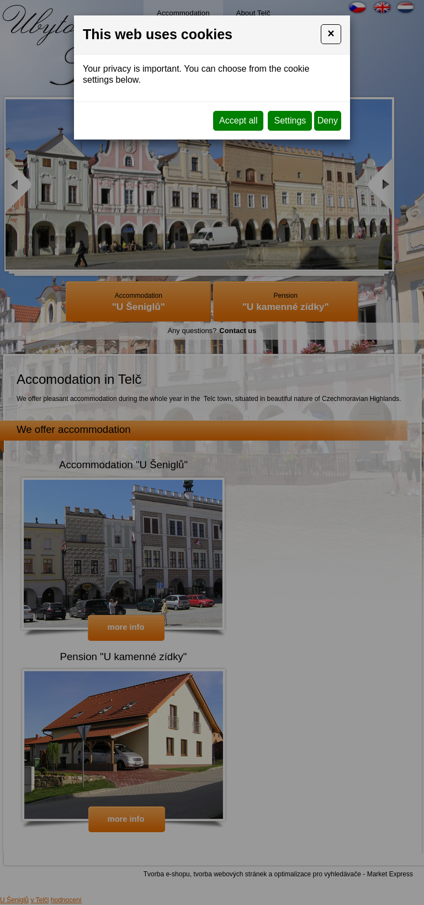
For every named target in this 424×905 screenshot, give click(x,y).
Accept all (238, 120)
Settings (290, 120)
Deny (327, 120)
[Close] (331, 34)
